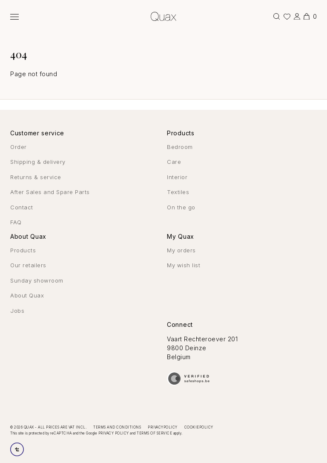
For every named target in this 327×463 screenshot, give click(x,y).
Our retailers (28, 265)
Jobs (17, 310)
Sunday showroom (36, 280)
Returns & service (35, 177)
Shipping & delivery (38, 161)
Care (174, 161)
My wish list (183, 265)
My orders (181, 250)
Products (23, 250)
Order (18, 146)
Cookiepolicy (198, 427)
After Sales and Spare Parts (50, 192)
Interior (177, 177)
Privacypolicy (163, 427)
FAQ (16, 222)
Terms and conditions (117, 427)
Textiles (178, 192)
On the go (181, 207)
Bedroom (180, 146)
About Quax (27, 295)
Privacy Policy (113, 433)
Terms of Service (154, 433)
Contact (21, 207)
